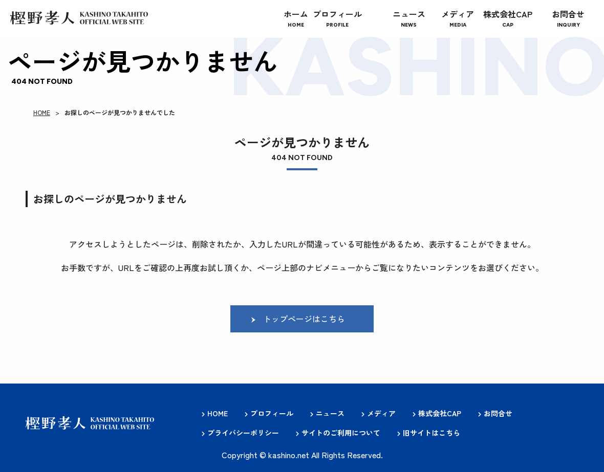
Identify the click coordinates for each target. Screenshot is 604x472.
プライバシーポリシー (243, 433)
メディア (381, 414)
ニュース (330, 414)
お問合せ (498, 414)
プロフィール (271, 414)
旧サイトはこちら (431, 433)
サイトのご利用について (340, 433)
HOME (41, 112)
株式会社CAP (439, 414)
